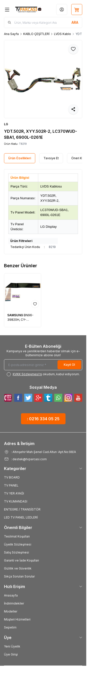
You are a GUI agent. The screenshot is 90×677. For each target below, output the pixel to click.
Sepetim (10, 627)
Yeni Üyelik (12, 646)
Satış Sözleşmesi (16, 552)
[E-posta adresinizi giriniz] (43, 364)
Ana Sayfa (11, 34)
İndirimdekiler (14, 603)
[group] (43, 79)
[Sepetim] (76, 9)
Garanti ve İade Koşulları (21, 560)
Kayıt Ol (69, 364)
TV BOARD (12, 477)
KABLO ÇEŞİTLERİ (36, 34)
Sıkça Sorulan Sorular (19, 576)
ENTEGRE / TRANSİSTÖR (22, 509)
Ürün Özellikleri (19, 158)
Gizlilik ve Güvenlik (18, 568)
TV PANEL (11, 485)
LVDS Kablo (62, 34)
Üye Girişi (11, 654)
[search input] (43, 22)
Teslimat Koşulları (17, 536)
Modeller (10, 611)
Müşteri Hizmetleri (17, 619)
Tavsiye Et (51, 158)
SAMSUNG (15, 315)
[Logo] (28, 9)
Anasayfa (11, 595)
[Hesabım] (61, 9)
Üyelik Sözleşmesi (17, 544)
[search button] (75, 22)
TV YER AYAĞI (14, 493)
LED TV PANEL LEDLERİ (21, 517)
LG (6, 124)
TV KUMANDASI (15, 501)
